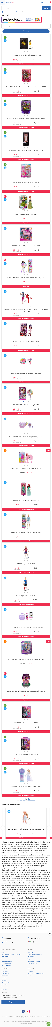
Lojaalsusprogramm (6, 961)
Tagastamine (31, 956)
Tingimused (31, 959)
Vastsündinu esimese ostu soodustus (11, 954)
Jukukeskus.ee (5, 973)
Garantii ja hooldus (6, 956)
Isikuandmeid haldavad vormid (36, 973)
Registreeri (13, 1002)
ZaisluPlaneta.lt (5, 982)
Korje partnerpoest (33, 963)
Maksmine (30, 952)
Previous (3, 828)
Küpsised (30, 975)
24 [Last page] (30, 799)
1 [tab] (23, 401)
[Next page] (33, 799)
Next (49, 828)
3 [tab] (27, 51)
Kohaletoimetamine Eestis (35, 954)
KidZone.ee (4, 971)
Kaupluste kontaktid (6, 959)
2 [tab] (24, 51)
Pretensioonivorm (6, 963)
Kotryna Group (5, 975)
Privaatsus (30, 971)
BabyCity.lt (4, 978)
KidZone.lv (4, 989)
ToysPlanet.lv (4, 987)
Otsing (46, 8)
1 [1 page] (18, 799)
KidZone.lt (4, 984)
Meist (2, 952)
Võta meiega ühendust (34, 961)
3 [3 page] (23, 799)
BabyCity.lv (4, 980)
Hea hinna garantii (6, 965)
